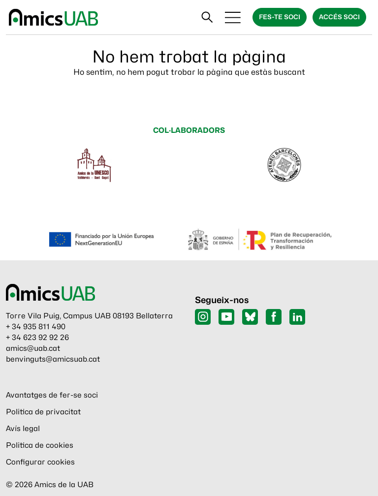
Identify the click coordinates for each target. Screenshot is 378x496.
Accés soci (339, 17)
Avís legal (23, 428)
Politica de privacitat (43, 411)
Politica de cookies (39, 445)
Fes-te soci (279, 17)
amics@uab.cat (33, 348)
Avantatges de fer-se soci (52, 395)
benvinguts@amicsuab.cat (53, 359)
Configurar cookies (40, 462)
